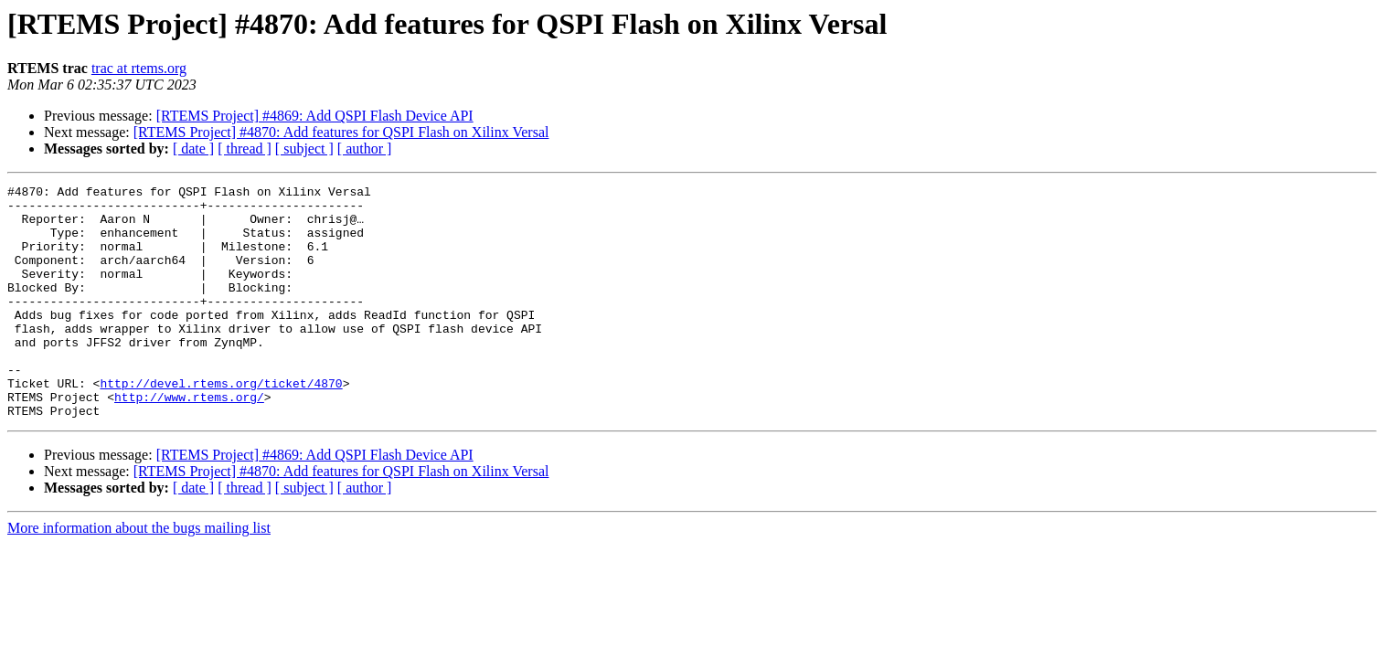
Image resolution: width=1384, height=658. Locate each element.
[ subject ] (304, 148)
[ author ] (364, 148)
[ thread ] (244, 148)
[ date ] (193, 148)
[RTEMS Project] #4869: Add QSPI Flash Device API (315, 115)
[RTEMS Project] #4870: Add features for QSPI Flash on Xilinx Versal (341, 132)
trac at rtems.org (138, 68)
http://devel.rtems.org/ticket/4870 (221, 424)
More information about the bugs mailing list (139, 574)
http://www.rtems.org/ (189, 440)
